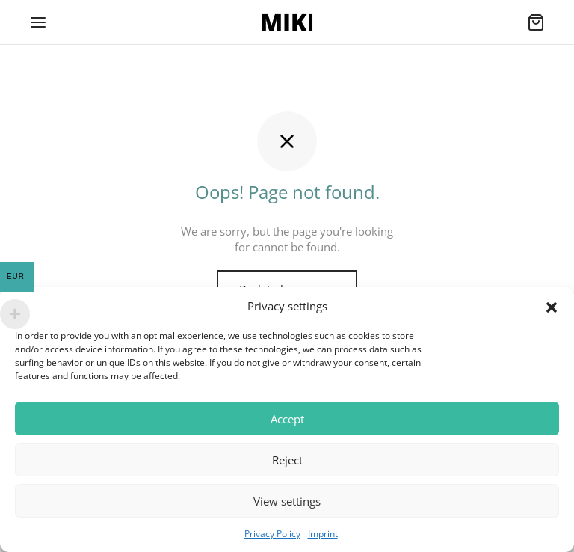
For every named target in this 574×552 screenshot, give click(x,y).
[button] (551, 306)
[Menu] (38, 22)
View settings (287, 501)
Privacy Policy (272, 533)
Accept (287, 418)
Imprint (323, 533)
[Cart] (536, 22)
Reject (287, 460)
